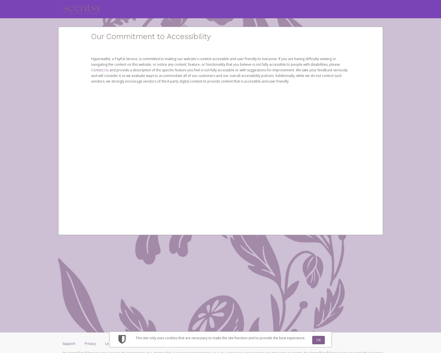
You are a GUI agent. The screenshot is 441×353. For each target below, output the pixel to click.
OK (318, 340)
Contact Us (100, 70)
